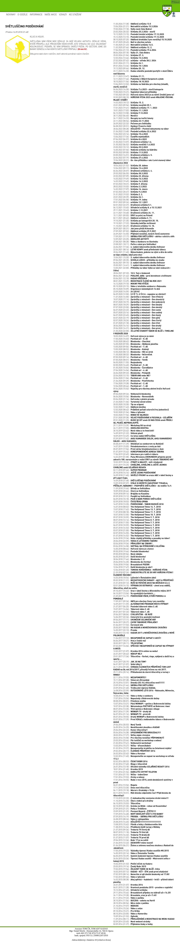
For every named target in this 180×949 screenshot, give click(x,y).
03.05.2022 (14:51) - (132, 155)
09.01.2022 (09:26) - (130, 202)
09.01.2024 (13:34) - (130, 65)
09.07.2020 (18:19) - (139, 302)
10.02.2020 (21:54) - (129, 412)
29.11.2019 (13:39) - (132, 425)
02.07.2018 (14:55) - (136, 533)
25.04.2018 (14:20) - (132, 561)
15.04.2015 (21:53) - (132, 863)
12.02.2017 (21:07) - (135, 651)
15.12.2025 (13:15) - (138, 34)
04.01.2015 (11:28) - (142, 887)
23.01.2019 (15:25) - (140, 466)
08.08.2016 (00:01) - (129, 701)
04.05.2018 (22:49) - (129, 556)
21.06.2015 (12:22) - (133, 842)
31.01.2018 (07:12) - (141, 583)
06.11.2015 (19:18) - (133, 790)
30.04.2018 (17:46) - (129, 559)
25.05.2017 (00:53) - (140, 627)
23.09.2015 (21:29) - (134, 811)
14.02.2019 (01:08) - (143, 458)
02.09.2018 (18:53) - (130, 501)
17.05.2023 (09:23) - (143, 94)
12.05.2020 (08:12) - (133, 351)
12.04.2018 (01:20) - (140, 569)
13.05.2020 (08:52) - (131, 349)
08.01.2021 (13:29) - (137, 281)
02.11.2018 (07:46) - (129, 470)
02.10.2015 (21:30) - (140, 806)
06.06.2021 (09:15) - (139, 262)
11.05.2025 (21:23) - (133, 44)
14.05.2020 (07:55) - (135, 344)
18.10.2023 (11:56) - (131, 81)
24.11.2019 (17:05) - (130, 428)
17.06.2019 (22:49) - (135, 454)
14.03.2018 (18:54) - (134, 577)
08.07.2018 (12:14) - (136, 519)
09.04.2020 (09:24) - (132, 393)
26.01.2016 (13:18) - (141, 766)
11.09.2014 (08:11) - (143, 919)
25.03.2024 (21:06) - (128, 55)
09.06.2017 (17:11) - (134, 619)
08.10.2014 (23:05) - (130, 913)
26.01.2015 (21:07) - (128, 884)
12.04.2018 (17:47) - (132, 567)
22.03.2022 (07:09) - (130, 176)
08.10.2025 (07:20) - (142, 39)
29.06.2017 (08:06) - (132, 614)
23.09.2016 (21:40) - (134, 687)
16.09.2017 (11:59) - (140, 603)
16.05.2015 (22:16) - (133, 853)
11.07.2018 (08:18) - (137, 512)
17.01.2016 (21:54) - (135, 771)
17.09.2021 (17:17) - (143, 236)
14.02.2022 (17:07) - (130, 189)
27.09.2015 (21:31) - (129, 808)
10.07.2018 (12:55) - (137, 514)
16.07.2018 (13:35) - (138, 504)
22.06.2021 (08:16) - (139, 249)
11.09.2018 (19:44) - (131, 488)
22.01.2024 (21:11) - (128, 63)
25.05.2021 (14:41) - (139, 265)
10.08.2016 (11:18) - (133, 695)
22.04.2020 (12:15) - (131, 375)
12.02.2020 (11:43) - (129, 407)
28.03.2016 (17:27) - (131, 735)
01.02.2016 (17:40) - (130, 764)
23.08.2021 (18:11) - (134, 244)
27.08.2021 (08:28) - (135, 241)
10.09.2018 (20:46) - (131, 491)
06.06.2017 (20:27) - (135, 622)
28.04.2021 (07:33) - (131, 273)
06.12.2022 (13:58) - (130, 113)
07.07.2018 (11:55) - (136, 522)
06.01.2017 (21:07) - (127, 664)
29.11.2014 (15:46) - (142, 892)
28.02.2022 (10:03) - (130, 186)
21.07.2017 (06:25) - (135, 606)
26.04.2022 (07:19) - (130, 157)
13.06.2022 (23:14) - (130, 134)
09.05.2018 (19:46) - (131, 551)
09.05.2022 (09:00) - (130, 152)
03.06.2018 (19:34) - (132, 543)
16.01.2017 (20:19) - (129, 661)
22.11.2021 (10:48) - (134, 212)
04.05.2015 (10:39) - (140, 855)
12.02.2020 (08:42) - (141, 409)
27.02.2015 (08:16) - (141, 874)
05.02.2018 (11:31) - (143, 580)
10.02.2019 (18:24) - (137, 462)
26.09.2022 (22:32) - (132, 123)
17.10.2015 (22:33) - (140, 798)
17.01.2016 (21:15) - (130, 774)
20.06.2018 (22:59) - (135, 541)
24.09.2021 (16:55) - (141, 233)
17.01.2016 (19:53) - (128, 777)
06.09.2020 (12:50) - (139, 294)
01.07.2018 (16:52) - (136, 535)
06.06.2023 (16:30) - (138, 89)
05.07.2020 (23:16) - (137, 312)
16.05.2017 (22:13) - (125, 630)
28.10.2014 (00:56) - (131, 903)
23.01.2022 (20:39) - (128, 197)
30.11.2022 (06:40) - (125, 115)
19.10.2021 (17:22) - (134, 223)
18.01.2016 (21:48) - (128, 769)
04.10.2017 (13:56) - (134, 593)
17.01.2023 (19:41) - (135, 107)
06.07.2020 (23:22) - (137, 309)
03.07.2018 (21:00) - (136, 530)
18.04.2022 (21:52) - (130, 165)
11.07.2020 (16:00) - (138, 296)
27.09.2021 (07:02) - (134, 231)
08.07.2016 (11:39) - (132, 711)
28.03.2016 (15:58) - (138, 737)
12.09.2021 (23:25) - (131, 239)
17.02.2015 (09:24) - (129, 877)
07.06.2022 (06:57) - (130, 139)
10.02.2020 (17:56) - (130, 415)
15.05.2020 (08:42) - (131, 341)
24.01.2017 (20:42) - (127, 653)
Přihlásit (175, 2)
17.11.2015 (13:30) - (131, 787)
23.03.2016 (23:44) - (137, 740)
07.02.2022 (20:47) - (130, 191)
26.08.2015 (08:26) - (131, 819)
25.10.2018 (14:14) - (134, 472)
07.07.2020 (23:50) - (137, 307)
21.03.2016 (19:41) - (132, 743)
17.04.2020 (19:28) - (130, 383)
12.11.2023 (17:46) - (138, 79)
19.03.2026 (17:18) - (132, 29)
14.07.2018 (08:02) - (137, 506)
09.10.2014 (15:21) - (126, 911)
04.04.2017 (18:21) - (129, 640)
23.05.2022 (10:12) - (130, 147)
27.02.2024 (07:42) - (134, 60)
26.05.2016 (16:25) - (136, 727)
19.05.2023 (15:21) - (135, 92)
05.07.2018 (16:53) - (136, 527)
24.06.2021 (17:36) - (139, 247)
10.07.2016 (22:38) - (141, 706)
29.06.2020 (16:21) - (137, 328)
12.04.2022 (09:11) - (130, 168)
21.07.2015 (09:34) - (131, 829)
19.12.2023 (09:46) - (129, 68)
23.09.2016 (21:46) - (133, 685)
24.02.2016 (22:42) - (129, 753)
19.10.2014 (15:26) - (127, 908)
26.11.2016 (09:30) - (142, 668)
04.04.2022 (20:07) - (132, 170)
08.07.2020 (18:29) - (137, 304)
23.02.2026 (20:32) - (134, 31)
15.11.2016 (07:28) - (131, 680)
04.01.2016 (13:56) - (125, 785)
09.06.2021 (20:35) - (138, 260)
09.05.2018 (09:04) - (127, 554)
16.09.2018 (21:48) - (134, 480)
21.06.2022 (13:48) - (134, 131)
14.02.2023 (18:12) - (128, 102)
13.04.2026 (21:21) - (135, 26)
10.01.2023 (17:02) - (130, 110)
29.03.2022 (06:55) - (130, 173)
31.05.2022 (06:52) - (134, 144)
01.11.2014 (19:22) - (128, 897)
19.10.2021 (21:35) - (136, 220)
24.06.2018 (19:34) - (141, 538)
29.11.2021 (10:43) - (130, 210)
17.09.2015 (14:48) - (138, 813)
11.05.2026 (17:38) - (132, 23)
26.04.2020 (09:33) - (131, 373)
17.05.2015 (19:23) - (141, 850)
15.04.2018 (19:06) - (131, 564)
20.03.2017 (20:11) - (128, 643)
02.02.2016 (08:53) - (130, 761)
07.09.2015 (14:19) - (138, 816)
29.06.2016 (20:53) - (127, 724)
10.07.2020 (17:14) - (138, 299)
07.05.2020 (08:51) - (130, 359)
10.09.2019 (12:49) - (134, 435)
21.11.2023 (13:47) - (128, 76)
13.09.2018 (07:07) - (142, 484)
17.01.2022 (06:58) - (130, 199)
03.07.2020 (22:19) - (136, 317)
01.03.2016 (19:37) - (142, 748)
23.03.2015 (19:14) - (129, 866)
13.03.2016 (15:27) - (132, 745)
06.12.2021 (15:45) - (137, 207)
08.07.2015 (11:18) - (130, 832)
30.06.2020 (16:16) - (137, 325)
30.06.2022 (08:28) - (141, 128)
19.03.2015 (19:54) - (136, 869)
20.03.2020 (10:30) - (128, 404)
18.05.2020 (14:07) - (133, 336)
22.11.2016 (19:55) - (129, 677)
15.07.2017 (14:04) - (131, 609)
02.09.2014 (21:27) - (133, 924)
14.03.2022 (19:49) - (130, 178)
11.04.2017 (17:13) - (137, 638)
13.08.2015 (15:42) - (137, 824)
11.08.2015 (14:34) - (136, 827)
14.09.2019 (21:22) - (128, 433)
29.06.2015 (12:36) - (130, 840)
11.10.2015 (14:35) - (133, 800)
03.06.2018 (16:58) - (138, 546)
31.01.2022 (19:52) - (128, 194)
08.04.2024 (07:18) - (131, 52)
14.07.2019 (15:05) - (136, 446)
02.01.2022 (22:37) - (132, 205)
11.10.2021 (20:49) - (134, 225)
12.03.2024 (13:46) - (130, 57)
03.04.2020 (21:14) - (133, 399)
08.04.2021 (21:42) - (142, 275)
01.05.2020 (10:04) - (133, 367)
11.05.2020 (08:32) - (132, 354)
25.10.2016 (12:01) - (138, 682)
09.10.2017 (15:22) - (142, 590)
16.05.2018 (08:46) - (133, 548)
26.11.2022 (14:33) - (133, 118)
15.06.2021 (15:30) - (139, 257)
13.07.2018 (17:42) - (137, 509)
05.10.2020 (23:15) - (139, 286)
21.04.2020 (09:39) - (133, 380)
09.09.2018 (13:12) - (132, 496)
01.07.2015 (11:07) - (131, 837)
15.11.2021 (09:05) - (132, 215)
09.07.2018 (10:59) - (136, 517)
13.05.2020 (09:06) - (130, 346)
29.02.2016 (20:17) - (134, 751)
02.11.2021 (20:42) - (132, 218)
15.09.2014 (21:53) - (125, 916)
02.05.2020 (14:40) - (130, 365)
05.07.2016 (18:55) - (138, 716)
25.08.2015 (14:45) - (137, 821)
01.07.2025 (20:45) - (132, 42)
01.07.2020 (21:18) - (136, 323)
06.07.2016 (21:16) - (131, 714)
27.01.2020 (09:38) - (142, 417)
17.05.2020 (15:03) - (130, 338)
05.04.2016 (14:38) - (137, 732)
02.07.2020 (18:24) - (137, 320)
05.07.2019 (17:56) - (138, 449)
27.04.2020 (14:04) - (130, 370)
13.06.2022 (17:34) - (131, 136)
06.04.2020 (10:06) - (133, 396)
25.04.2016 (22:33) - (130, 729)
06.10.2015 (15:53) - (126, 803)
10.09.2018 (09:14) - (131, 493)
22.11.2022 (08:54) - (131, 121)
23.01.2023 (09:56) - (132, 105)
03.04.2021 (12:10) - (130, 278)
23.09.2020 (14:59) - (126, 291)
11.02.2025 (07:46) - (132, 47)
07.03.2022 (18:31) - (130, 183)
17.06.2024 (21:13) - (134, 50)
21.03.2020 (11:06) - (132, 401)
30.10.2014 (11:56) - (134, 900)
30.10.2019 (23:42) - (133, 430)
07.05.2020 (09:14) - (130, 357)
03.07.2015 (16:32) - (131, 835)
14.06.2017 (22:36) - (136, 617)
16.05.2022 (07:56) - (135, 149)
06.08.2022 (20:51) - (132, 126)
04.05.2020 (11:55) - (127, 362)
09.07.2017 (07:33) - (131, 611)
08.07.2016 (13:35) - (136, 709)
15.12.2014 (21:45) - (130, 890)
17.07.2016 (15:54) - (136, 698)
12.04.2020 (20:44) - (130, 386)
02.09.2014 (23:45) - (131, 921)
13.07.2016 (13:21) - (142, 703)
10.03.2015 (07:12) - (140, 871)
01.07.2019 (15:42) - (138, 451)
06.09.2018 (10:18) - (137, 499)
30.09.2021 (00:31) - (133, 228)
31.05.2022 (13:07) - (132, 141)
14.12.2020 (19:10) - (131, 283)
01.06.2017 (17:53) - (128, 625)
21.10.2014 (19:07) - (126, 905)
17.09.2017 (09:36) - (138, 601)
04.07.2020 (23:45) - (137, 315)
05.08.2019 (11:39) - (138, 443)
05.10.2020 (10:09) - (136, 289)
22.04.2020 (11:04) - (130, 378)
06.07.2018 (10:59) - (136, 525)
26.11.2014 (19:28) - (135, 895)
